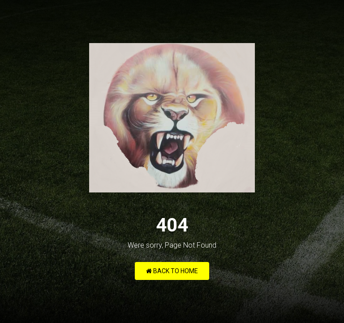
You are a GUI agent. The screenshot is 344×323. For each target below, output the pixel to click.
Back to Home (172, 271)
